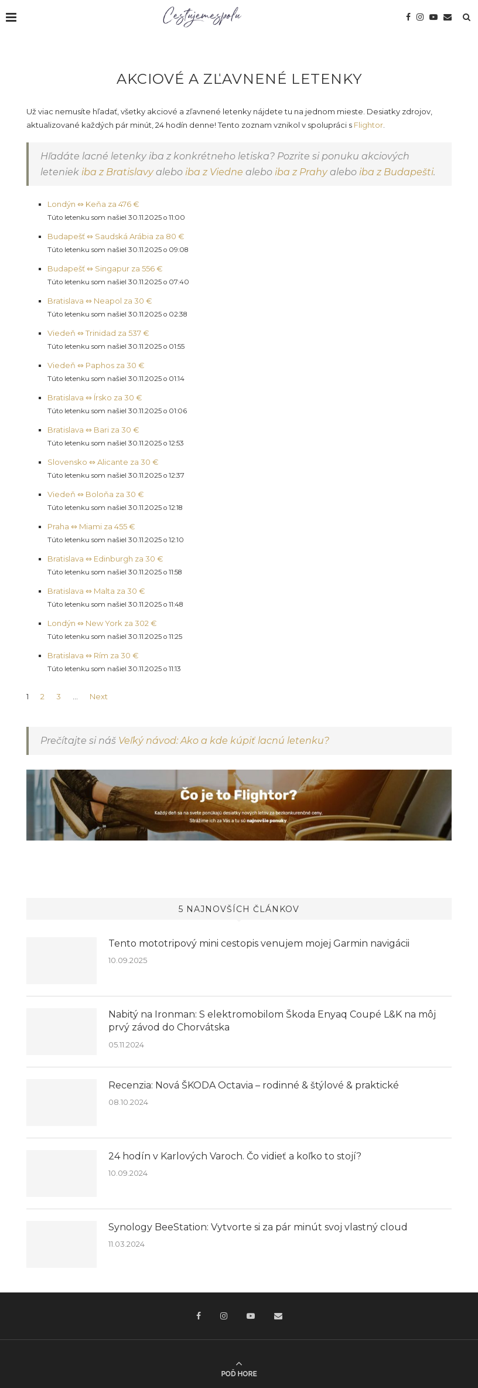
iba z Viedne (214, 172)
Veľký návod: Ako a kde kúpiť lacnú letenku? (223, 740)
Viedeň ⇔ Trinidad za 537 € (98, 333)
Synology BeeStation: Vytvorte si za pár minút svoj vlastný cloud (258, 1227)
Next (99, 696)
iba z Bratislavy (117, 172)
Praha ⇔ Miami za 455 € (91, 526)
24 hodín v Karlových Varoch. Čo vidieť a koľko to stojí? (234, 1156)
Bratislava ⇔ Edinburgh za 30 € (105, 558)
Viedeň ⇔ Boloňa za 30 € (95, 494)
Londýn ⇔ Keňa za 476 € (93, 204)
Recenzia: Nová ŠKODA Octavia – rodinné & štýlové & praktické (253, 1085)
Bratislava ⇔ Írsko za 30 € (94, 397)
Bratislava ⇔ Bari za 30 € (93, 429)
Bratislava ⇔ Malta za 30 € (96, 591)
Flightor (368, 125)
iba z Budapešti (396, 172)
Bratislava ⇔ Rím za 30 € (93, 655)
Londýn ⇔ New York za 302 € (102, 623)
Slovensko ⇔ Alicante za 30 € (103, 462)
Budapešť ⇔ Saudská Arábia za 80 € (116, 236)
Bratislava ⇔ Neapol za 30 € (99, 300)
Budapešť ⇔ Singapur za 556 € (105, 268)
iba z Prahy (301, 172)
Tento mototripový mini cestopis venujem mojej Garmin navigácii (258, 943)
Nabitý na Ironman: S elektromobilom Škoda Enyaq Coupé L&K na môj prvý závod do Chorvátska (272, 1021)
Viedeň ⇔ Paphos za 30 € (96, 365)
